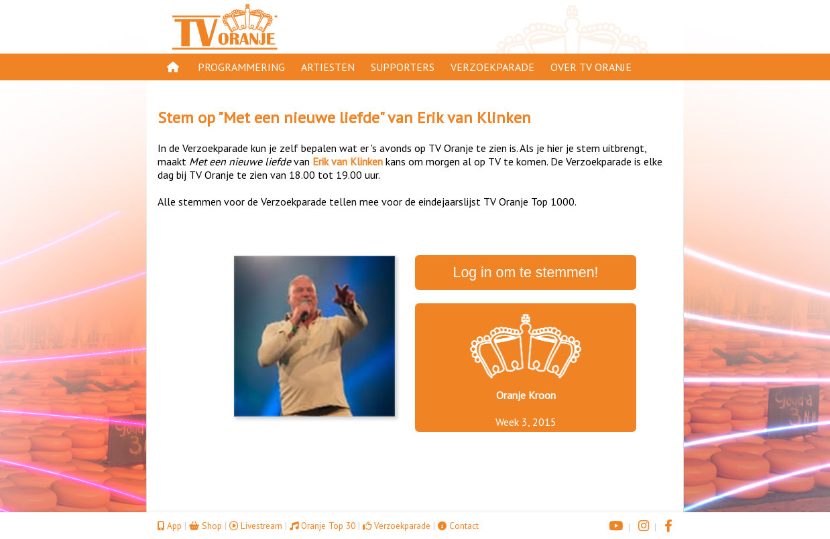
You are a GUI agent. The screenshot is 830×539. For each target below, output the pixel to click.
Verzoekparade (492, 67)
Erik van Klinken (474, 117)
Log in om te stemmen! (526, 272)
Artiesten (328, 67)
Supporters (402, 67)
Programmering (241, 67)
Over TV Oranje (591, 67)
